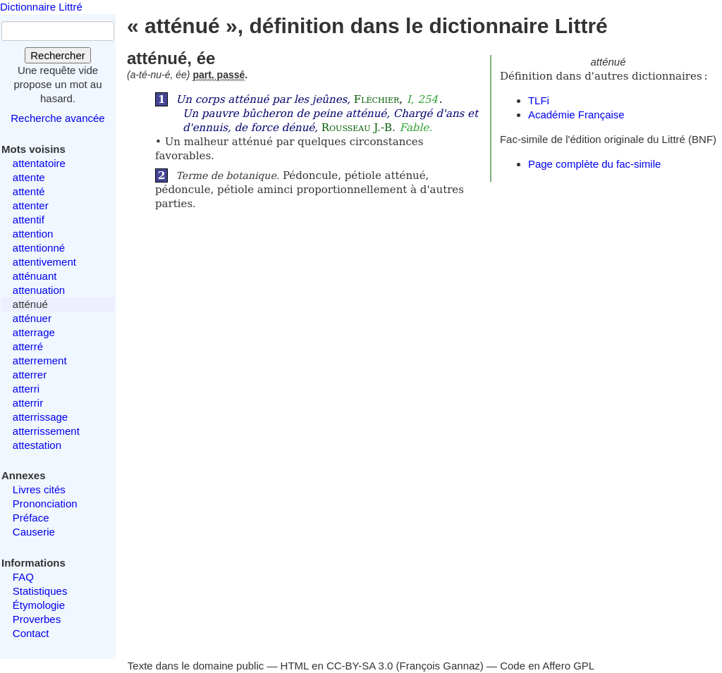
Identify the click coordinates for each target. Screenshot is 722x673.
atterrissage (40, 417)
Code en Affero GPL (547, 666)
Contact (31, 633)
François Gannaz (440, 666)
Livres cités (39, 489)
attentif (28, 220)
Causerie (34, 532)
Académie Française (576, 115)
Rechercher (57, 55)
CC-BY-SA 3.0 (359, 666)
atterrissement (46, 431)
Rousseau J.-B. (359, 127)
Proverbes (37, 619)
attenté (29, 191)
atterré (28, 346)
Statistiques (40, 591)
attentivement (44, 262)
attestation (37, 445)
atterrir (28, 403)
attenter (31, 205)
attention (33, 234)
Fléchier (376, 99)
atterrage (34, 332)
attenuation (39, 290)
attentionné (39, 248)
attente (29, 177)
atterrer (30, 375)
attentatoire (39, 163)
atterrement (40, 360)
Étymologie (39, 605)
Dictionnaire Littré (41, 7)
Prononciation (45, 504)
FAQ (23, 577)
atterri (26, 389)
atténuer (32, 318)
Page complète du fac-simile (594, 164)
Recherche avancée (57, 118)
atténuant (35, 276)
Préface (31, 518)
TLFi (538, 100)
